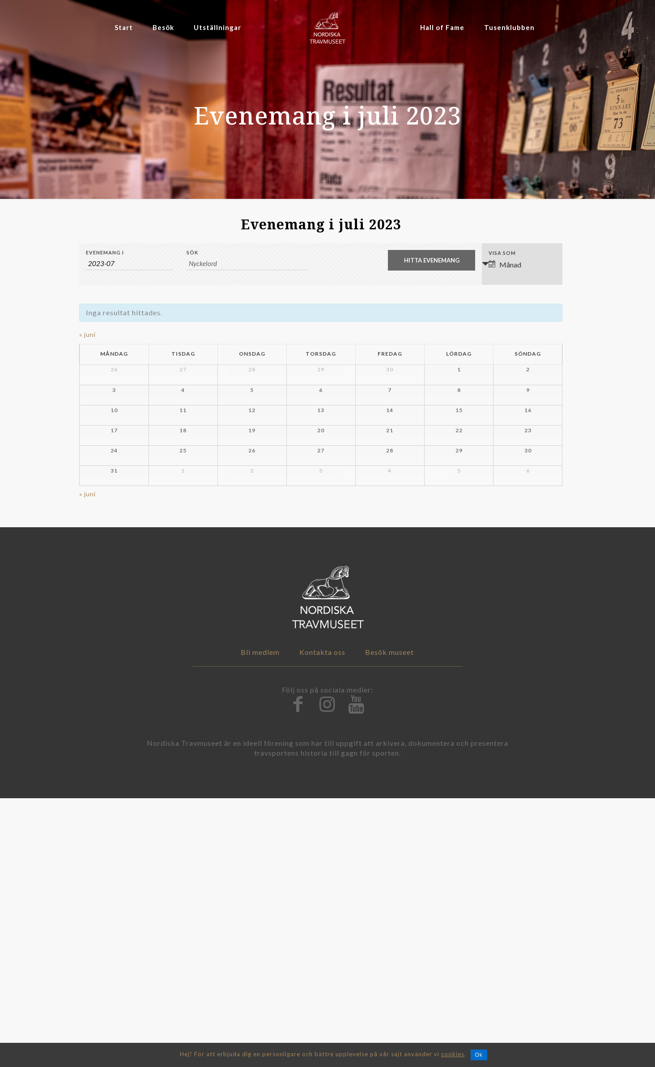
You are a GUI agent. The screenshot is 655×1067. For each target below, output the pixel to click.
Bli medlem (260, 920)
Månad (505, 264)
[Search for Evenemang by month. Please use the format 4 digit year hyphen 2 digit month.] (129, 263)
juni (87, 334)
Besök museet (389, 920)
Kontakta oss (322, 920)
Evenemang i (105, 252)
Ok (479, 1055)
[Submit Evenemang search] (431, 260)
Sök (192, 252)
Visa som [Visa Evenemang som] (502, 252)
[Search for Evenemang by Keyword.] (247, 263)
